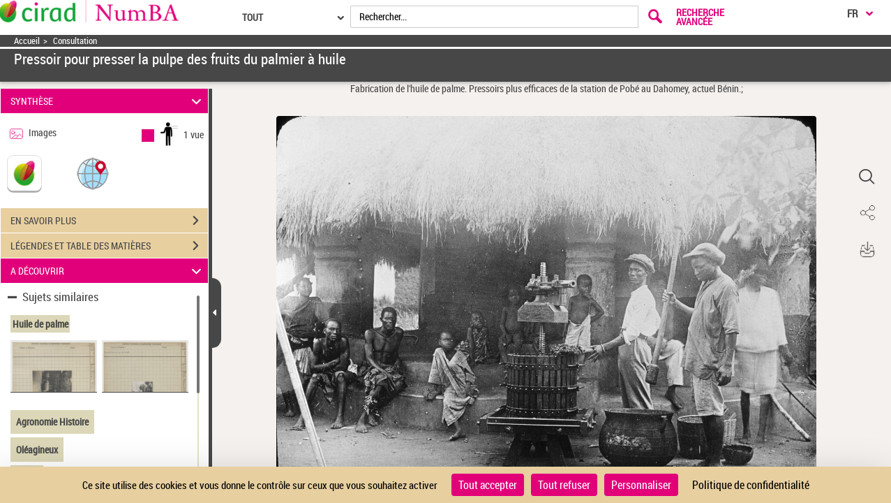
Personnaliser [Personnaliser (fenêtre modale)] (641, 485)
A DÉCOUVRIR (108, 270)
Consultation (75, 41)
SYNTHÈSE (108, 101)
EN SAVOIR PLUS (109, 221)
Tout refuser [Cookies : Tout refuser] (564, 485)
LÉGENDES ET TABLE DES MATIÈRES (109, 246)
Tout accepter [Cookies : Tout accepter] (487, 485)
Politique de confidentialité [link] (750, 485)
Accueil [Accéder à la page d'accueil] (27, 41)
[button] (92, 173)
